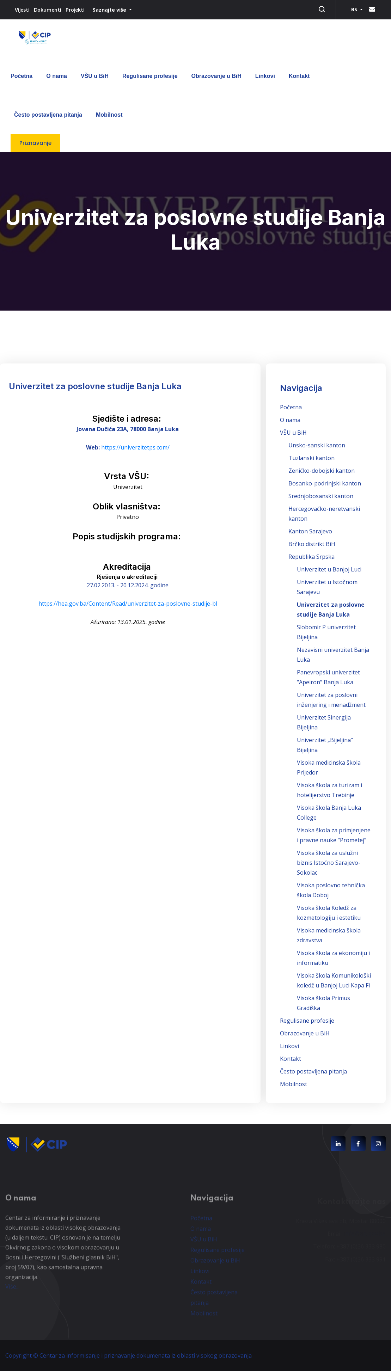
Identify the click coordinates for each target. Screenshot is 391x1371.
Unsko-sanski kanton (316, 445)
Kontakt (299, 76)
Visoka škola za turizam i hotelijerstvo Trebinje (329, 790)
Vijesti (22, 10)
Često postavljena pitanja (48, 115)
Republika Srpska (311, 557)
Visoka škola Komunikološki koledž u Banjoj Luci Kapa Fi (334, 980)
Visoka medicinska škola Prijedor (329, 767)
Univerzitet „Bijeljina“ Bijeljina (325, 745)
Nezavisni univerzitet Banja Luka (333, 654)
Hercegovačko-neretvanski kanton (324, 513)
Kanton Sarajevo (310, 531)
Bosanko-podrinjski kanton (324, 483)
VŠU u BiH (95, 76)
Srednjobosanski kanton (320, 496)
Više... (12, 1290)
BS (355, 9)
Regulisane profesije (150, 76)
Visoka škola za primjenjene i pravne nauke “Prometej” (334, 835)
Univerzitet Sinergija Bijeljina (324, 722)
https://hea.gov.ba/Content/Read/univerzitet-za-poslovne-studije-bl (127, 603)
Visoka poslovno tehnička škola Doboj (331, 890)
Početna (21, 76)
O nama (56, 76)
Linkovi (265, 76)
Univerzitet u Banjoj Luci (329, 569)
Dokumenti (47, 10)
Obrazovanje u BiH (216, 76)
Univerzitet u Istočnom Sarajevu (327, 587)
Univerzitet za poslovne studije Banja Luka (331, 609)
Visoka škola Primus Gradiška (323, 1003)
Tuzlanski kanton (311, 458)
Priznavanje (35, 143)
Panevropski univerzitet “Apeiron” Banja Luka (328, 677)
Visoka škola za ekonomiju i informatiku (333, 958)
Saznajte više (110, 9)
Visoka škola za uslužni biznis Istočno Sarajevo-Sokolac (328, 862)
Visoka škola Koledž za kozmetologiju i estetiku (329, 913)
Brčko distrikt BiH (311, 544)
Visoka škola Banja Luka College (329, 812)
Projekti (75, 10)
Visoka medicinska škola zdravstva (329, 935)
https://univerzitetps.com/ (135, 447)
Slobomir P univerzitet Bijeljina (326, 632)
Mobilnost (109, 115)
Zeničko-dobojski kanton (321, 471)
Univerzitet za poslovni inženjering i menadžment (331, 700)
